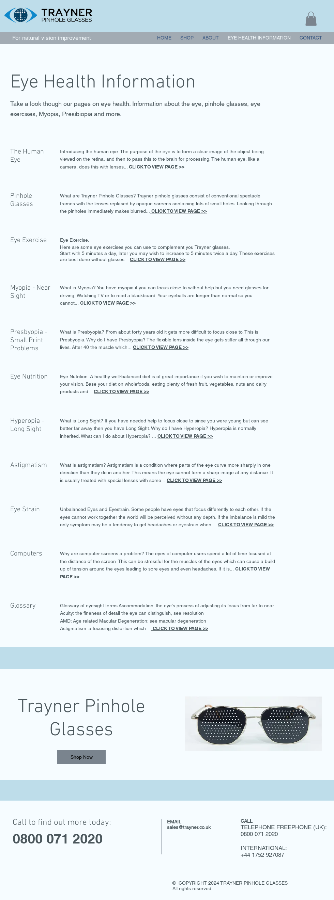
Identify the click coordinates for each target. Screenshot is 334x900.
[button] (311, 19)
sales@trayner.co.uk (189, 827)
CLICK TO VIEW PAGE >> (156, 167)
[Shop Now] (81, 757)
